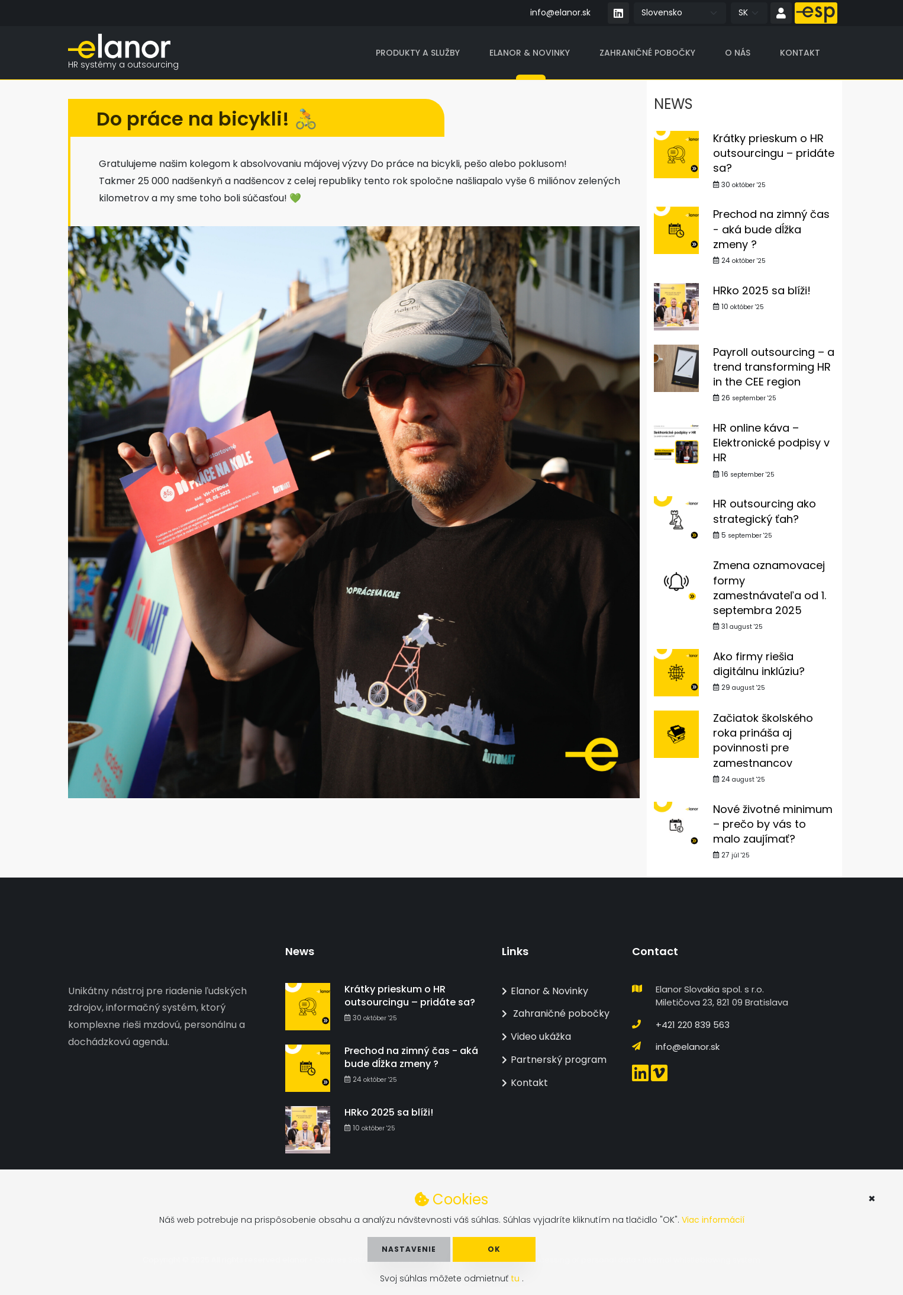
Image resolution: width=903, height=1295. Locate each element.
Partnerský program (554, 1059)
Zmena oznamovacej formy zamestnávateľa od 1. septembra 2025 (769, 588)
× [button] (872, 1198)
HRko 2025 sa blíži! (762, 290)
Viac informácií (713, 1220)
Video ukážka (536, 1036)
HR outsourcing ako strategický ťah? (764, 511)
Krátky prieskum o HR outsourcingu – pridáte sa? (773, 153)
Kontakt (800, 53)
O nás (737, 53)
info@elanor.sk (560, 12)
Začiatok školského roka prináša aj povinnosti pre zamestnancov (763, 740)
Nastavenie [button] (409, 1249)
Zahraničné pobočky (647, 53)
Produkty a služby (418, 53)
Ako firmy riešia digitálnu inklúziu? (759, 664)
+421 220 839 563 (693, 1024)
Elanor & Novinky (529, 53)
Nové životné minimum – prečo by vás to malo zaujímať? (773, 824)
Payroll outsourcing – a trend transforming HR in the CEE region (773, 367)
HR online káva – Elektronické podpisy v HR (771, 442)
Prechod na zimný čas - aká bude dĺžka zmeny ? (771, 229)
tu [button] (516, 1278)
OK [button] (494, 1249)
